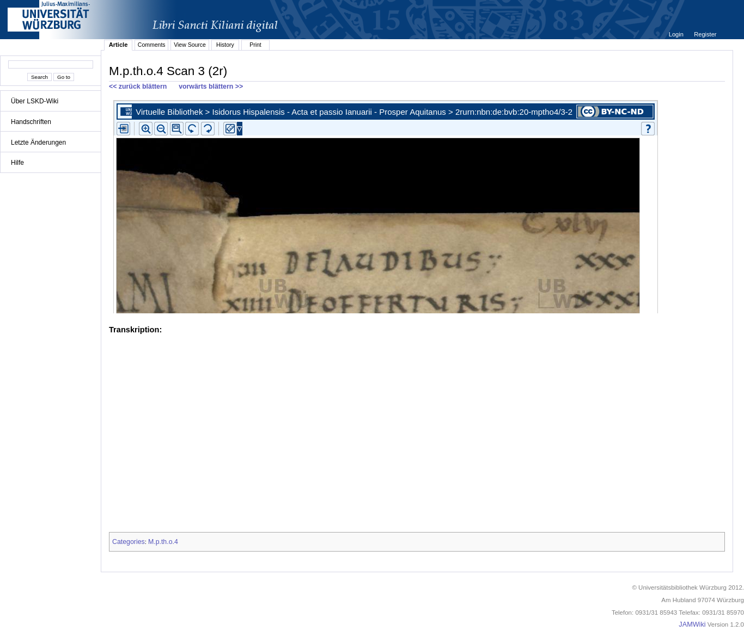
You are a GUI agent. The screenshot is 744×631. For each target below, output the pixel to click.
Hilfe (17, 162)
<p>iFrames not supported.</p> (417, 204)
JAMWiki (692, 624)
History (225, 44)
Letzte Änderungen (38, 142)
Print (255, 44)
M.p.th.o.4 (163, 542)
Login (677, 34)
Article (118, 44)
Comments (152, 44)
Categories (128, 542)
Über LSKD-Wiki (34, 101)
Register (705, 34)
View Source (190, 44)
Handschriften (31, 122)
